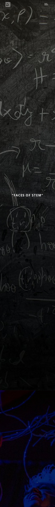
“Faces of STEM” (27, 195)
